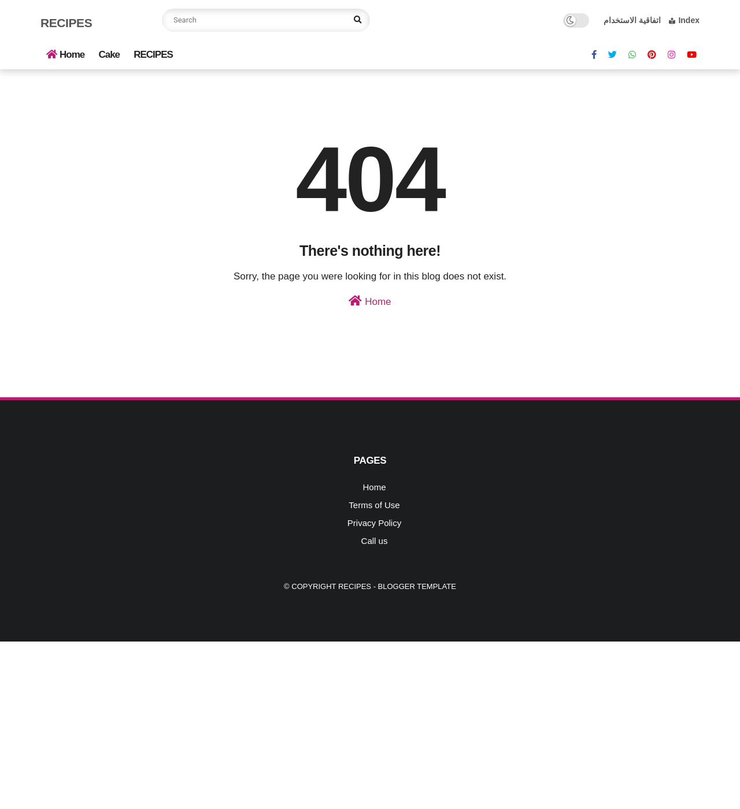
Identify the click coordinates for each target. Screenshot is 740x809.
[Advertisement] (347, 722)
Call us (374, 541)
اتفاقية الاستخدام (632, 20)
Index (684, 20)
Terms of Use (374, 505)
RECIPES (153, 54)
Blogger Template (417, 586)
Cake (109, 54)
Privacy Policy (374, 523)
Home (65, 54)
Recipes (66, 22)
